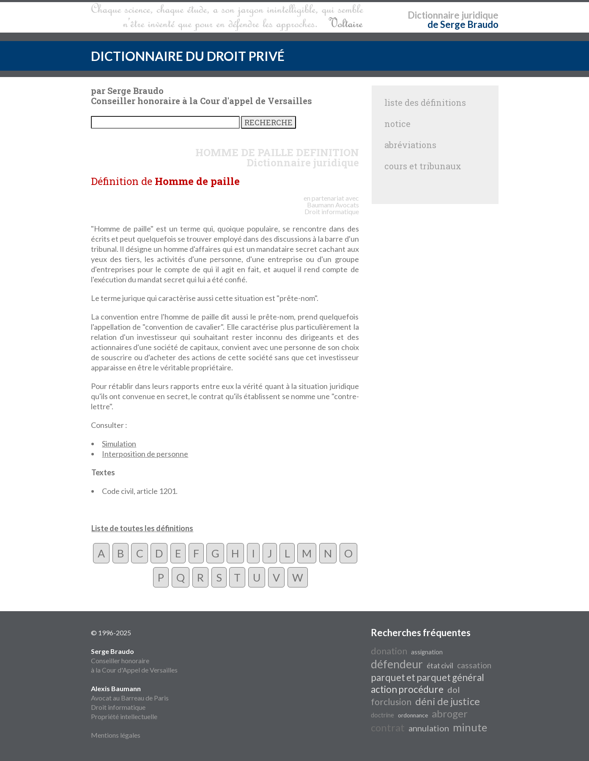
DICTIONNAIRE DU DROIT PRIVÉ (188, 55)
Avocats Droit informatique (331, 208)
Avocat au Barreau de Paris (130, 698)
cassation (474, 665)
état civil (440, 665)
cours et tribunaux (422, 165)
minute (470, 727)
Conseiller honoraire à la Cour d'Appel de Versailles (134, 660)
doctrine (382, 715)
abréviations (410, 144)
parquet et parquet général (427, 677)
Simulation (119, 443)
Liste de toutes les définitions (142, 528)
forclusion (391, 701)
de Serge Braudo (463, 24)
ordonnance (413, 715)
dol (453, 689)
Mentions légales (115, 735)
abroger (450, 713)
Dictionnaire (434, 15)
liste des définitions (425, 102)
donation (389, 650)
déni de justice (447, 701)
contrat (388, 727)
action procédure (407, 689)
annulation (428, 728)
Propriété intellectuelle (124, 716)
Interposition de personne (145, 453)
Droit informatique (118, 707)
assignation (427, 652)
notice (397, 123)
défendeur (397, 664)
